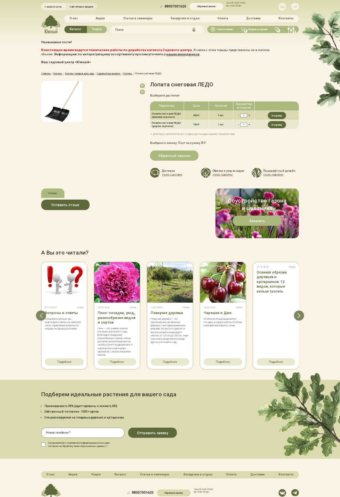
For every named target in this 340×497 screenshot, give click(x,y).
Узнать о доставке (172, 174)
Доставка (253, 18)
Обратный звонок (206, 6)
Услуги (97, 29)
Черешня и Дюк (217, 285)
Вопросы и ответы (61, 285)
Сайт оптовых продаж (82, 6)
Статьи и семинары (138, 18)
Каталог (75, 29)
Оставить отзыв (65, 205)
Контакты (286, 18)
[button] (41, 287)
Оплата (222, 18)
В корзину (277, 115)
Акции (100, 18)
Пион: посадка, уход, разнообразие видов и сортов (116, 289)
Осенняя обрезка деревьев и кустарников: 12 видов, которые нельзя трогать (272, 253)
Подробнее (64, 333)
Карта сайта (146, 478)
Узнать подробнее (222, 174)
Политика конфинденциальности (182, 478)
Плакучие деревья (167, 285)
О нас (74, 18)
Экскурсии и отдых (185, 18)
